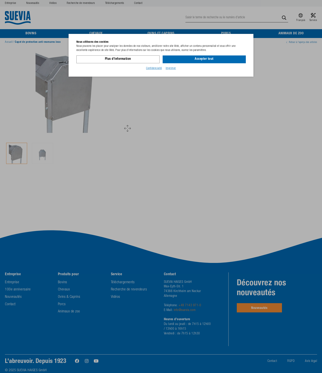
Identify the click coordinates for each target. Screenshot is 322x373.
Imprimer (171, 68)
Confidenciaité (154, 68)
